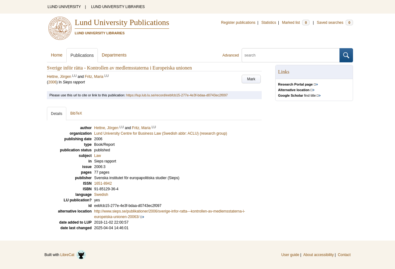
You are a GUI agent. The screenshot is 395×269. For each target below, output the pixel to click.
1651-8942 (103, 183)
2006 (52, 82)
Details (56, 113)
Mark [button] (251, 79)
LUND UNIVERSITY (64, 7)
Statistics (268, 22)
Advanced (230, 55)
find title (297, 95)
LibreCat (73, 255)
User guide (290, 255)
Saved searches (335, 22)
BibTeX (76, 113)
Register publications (238, 22)
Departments (114, 55)
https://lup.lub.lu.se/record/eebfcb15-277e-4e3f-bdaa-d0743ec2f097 (177, 95)
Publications (82, 55)
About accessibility (318, 255)
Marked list (296, 22)
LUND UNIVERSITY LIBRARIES (118, 7)
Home (56, 55)
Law (97, 155)
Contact (344, 255)
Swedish (101, 194)
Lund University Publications (122, 22)
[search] (291, 55)
